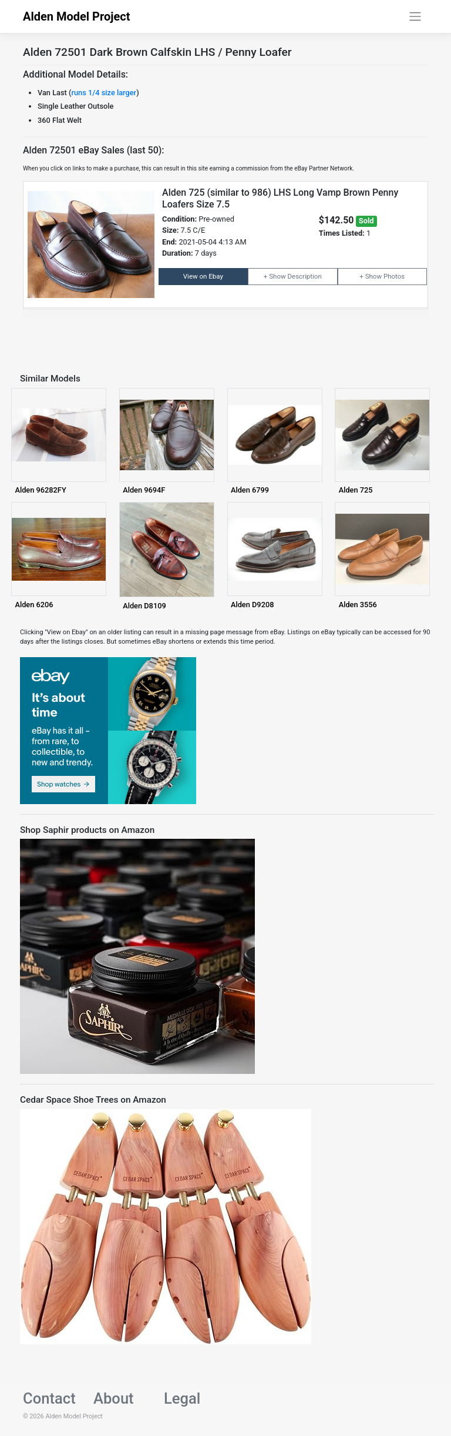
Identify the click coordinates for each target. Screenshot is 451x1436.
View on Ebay (203, 276)
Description (304, 276)
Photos (394, 276)
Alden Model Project (76, 16)
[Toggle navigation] (415, 16)
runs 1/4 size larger (103, 92)
